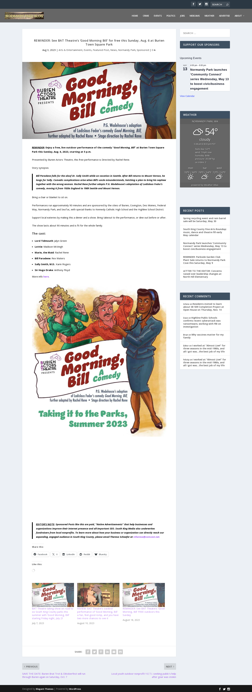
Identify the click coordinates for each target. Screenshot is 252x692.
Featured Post (101, 49)
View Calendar (187, 95)
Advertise (224, 15)
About (238, 15)
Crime (146, 15)
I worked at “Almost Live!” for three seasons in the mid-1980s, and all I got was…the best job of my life (204, 347)
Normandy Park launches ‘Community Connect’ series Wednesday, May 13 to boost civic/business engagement (209, 78)
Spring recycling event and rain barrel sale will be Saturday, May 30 (204, 219)
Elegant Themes (44, 688)
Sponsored (143, 49)
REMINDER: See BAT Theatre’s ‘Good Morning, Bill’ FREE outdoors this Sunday (144, 611)
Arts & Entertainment (70, 49)
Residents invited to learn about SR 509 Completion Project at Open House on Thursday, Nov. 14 (203, 306)
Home (135, 15)
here (46, 275)
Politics (170, 15)
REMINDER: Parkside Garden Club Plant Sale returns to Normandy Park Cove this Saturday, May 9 (204, 259)
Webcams (195, 15)
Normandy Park (126, 49)
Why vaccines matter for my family (203, 335)
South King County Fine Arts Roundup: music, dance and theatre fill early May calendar (205, 231)
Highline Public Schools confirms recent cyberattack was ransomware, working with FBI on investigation (202, 322)
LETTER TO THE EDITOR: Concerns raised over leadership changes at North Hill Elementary (202, 273)
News (113, 49)
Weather (209, 15)
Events (158, 15)
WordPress (75, 688)
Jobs (182, 15)
